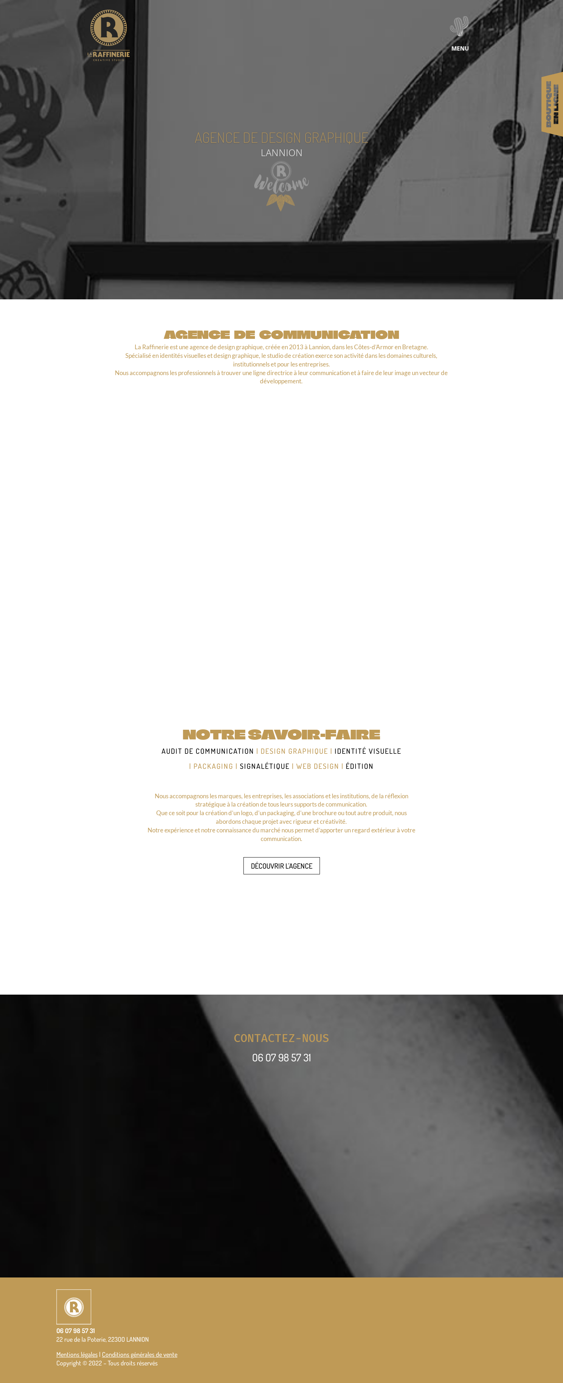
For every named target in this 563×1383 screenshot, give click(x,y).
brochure (324, 813)
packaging (213, 766)
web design (317, 766)
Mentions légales (77, 1354)
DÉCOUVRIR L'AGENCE (281, 865)
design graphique (294, 751)
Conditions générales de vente (139, 1354)
